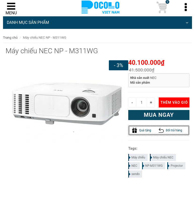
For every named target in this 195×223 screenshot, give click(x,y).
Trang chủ (10, 37)
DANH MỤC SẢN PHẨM (97, 22)
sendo (134, 174)
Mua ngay (159, 115)
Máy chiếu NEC (162, 157)
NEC (133, 165)
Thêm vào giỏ (174, 102)
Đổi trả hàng (170, 130)
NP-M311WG (153, 165)
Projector (175, 165)
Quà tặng (141, 130)
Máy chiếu (137, 157)
